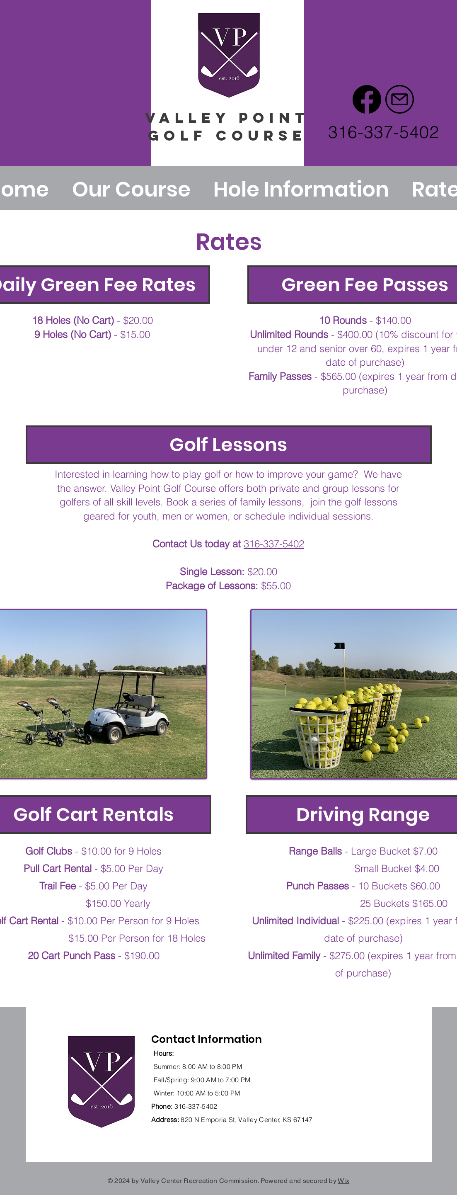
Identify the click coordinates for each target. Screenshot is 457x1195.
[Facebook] (367, 99)
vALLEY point (227, 117)
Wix (343, 1181)
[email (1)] (399, 99)
